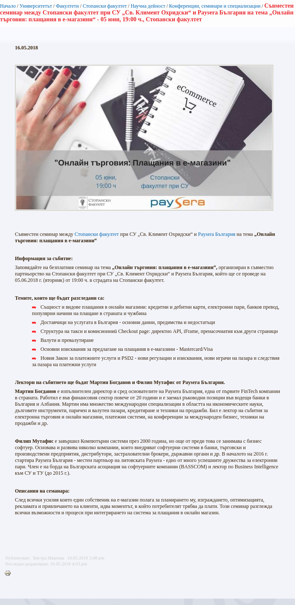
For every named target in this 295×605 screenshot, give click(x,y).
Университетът (36, 6)
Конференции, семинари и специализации (214, 6)
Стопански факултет (105, 6)
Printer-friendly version (9, 573)
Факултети (67, 6)
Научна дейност (147, 6)
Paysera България (217, 234)
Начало (8, 6)
